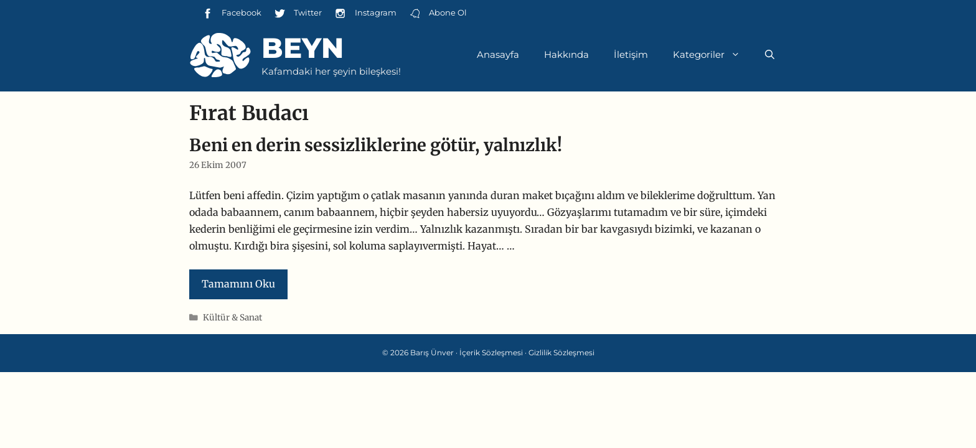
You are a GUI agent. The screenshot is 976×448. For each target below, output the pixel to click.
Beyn (302, 47)
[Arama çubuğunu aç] (770, 54)
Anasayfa (498, 54)
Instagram (365, 13)
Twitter (298, 13)
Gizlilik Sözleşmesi (561, 352)
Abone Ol (438, 13)
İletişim (631, 54)
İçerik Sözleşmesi (491, 352)
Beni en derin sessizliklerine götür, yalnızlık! (375, 145)
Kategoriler (713, 54)
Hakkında (566, 54)
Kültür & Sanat (232, 317)
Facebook (231, 13)
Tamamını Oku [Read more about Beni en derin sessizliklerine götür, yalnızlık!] (238, 284)
